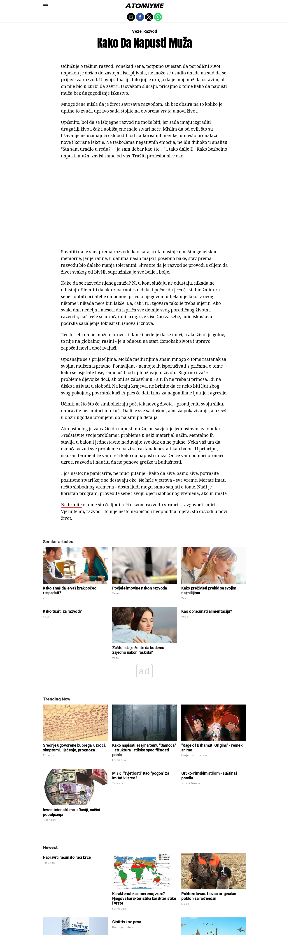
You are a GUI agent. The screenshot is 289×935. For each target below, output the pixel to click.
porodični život (204, 66)
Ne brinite (71, 505)
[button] (45, 5)
